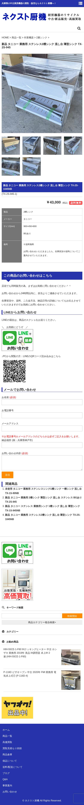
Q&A (5, 779)
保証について (10, 761)
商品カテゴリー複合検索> (42, 622)
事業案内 (7, 785)
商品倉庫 (7, 754)
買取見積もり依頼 (12, 748)
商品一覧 (7, 736)
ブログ (6, 773)
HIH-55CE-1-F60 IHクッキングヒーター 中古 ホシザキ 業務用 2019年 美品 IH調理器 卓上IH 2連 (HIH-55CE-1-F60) (30, 653)
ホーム (6, 730)
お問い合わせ (10, 791)
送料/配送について (12, 767)
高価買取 (7, 742)
